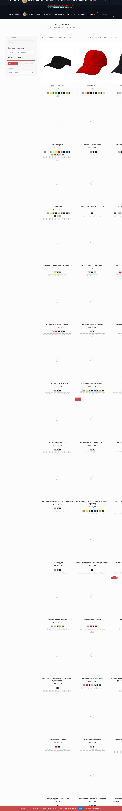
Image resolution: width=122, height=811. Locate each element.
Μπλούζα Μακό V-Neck (92, 148)
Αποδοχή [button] (81, 808)
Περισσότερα (97, 808)
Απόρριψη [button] (88, 808)
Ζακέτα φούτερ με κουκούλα (57, 387)
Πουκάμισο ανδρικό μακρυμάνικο (92, 269)
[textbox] (17, 55)
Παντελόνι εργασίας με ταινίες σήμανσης (57, 505)
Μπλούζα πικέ (57, 210)
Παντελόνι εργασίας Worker (92, 328)
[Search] (32, 46)
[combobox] (21, 56)
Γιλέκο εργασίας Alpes (57, 743)
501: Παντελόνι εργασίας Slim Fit (92, 446)
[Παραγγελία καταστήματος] (58, 40)
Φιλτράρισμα (13, 67)
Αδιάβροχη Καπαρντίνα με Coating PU (57, 269)
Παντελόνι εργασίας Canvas (92, 682)
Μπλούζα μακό (57, 148)
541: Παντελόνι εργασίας (57, 446)
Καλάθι (91, 17)
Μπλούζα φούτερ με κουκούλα (57, 328)
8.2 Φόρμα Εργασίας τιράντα (92, 387)
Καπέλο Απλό (92, 89)
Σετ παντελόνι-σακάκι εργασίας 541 (92, 802)
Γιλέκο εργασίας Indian (92, 743)
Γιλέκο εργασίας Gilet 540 (57, 623)
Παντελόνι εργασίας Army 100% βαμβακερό (92, 566)
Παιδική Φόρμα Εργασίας (92, 623)
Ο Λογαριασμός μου (106, 1)
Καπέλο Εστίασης (57, 89)
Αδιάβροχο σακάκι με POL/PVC (92, 210)
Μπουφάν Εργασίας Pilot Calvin (57, 802)
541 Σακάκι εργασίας (57, 566)
